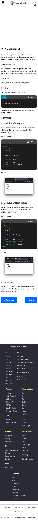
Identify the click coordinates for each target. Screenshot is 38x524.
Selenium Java (27, 459)
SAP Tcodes (21, 380)
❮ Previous (9, 300)
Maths (14, 478)
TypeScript (26, 426)
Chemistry (15, 484)
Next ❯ (31, 300)
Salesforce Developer (25, 363)
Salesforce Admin (23, 360)
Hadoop (9, 393)
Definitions (15, 489)
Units (14, 486)
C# (23, 393)
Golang (24, 402)
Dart (23, 399)
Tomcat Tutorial (11, 411)
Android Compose (11, 450)
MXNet (8, 399)
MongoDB (8, 436)
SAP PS (8, 368)
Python (24, 414)
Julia (23, 408)
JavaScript (26, 445)
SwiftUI (7, 459)
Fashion (15, 492)
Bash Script (9, 468)
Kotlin (24, 411)
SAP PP (8, 377)
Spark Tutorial (11, 408)
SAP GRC (9, 383)
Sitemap (7, 507)
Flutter (7, 453)
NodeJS (25, 451)
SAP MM (8, 374)
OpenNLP (9, 402)
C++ (23, 396)
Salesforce (21, 357)
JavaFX (8, 420)
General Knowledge (19, 495)
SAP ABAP (9, 371)
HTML (24, 439)
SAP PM (8, 380)
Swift (24, 423)
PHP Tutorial (10, 287)
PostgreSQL (9, 442)
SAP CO (8, 360)
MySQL (8, 439)
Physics (14, 481)
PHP (24, 436)
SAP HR (8, 363)
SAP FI (7, 357)
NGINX (24, 448)
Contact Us (19, 507)
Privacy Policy (31, 507)
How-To (14, 498)
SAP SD (8, 366)
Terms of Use (18, 511)
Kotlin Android (10, 456)
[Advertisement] (19, 26)
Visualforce (21, 366)
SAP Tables (21, 377)
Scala (24, 420)
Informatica (21, 368)
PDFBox (9, 405)
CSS (24, 442)
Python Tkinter (11, 423)
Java (24, 405)
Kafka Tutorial (11, 396)
